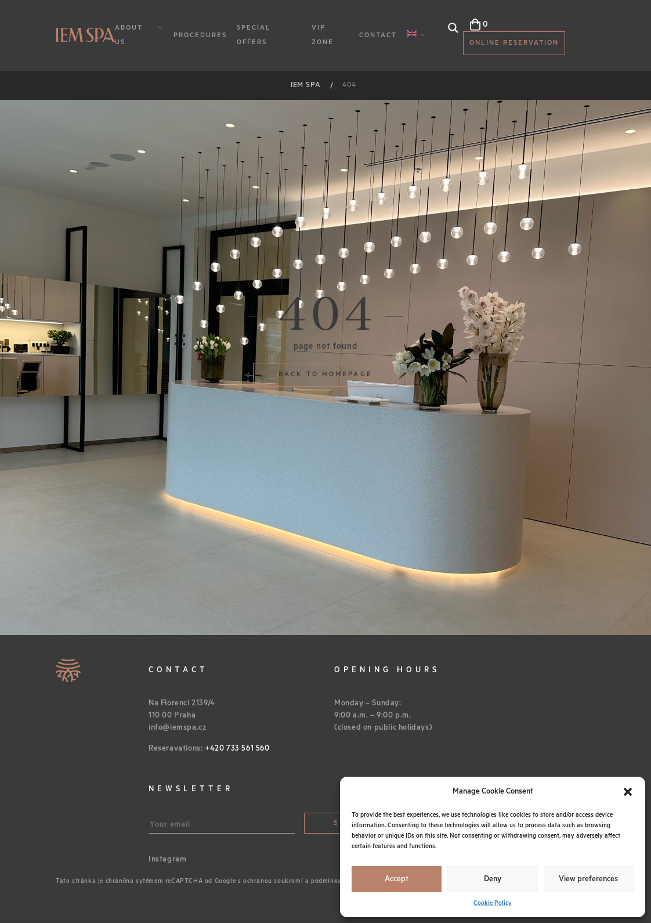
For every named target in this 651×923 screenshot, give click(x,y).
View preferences (588, 879)
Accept (396, 879)
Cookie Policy (492, 903)
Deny (492, 879)
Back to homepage (325, 374)
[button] (628, 792)
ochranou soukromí (273, 881)
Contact (378, 35)
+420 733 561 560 (237, 748)
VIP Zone (323, 35)
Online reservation (514, 42)
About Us (129, 35)
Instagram (167, 859)
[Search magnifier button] (453, 28)
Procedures (200, 35)
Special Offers (254, 35)
